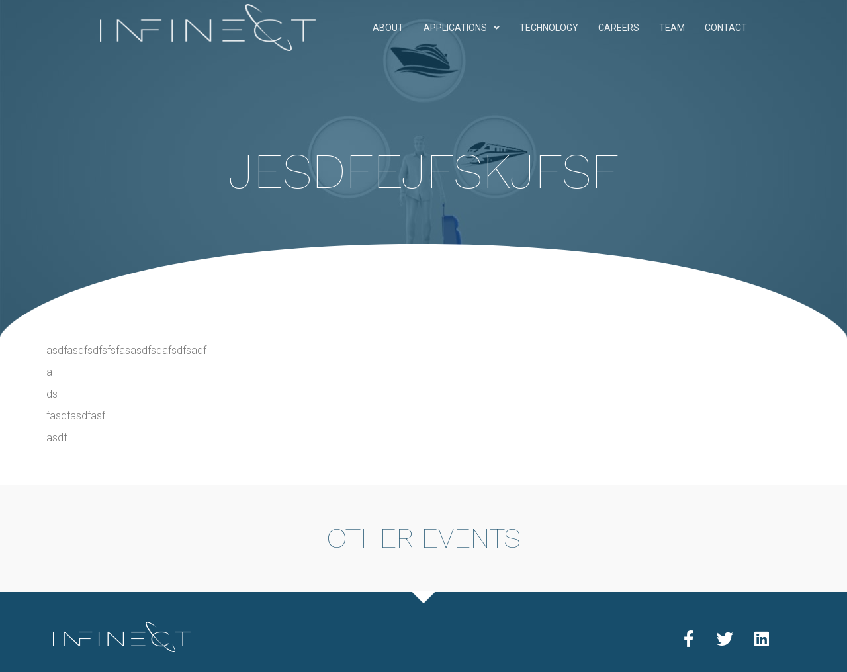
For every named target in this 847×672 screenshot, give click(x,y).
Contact (726, 27)
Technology (548, 27)
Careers (618, 27)
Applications (462, 28)
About (388, 27)
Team (672, 27)
